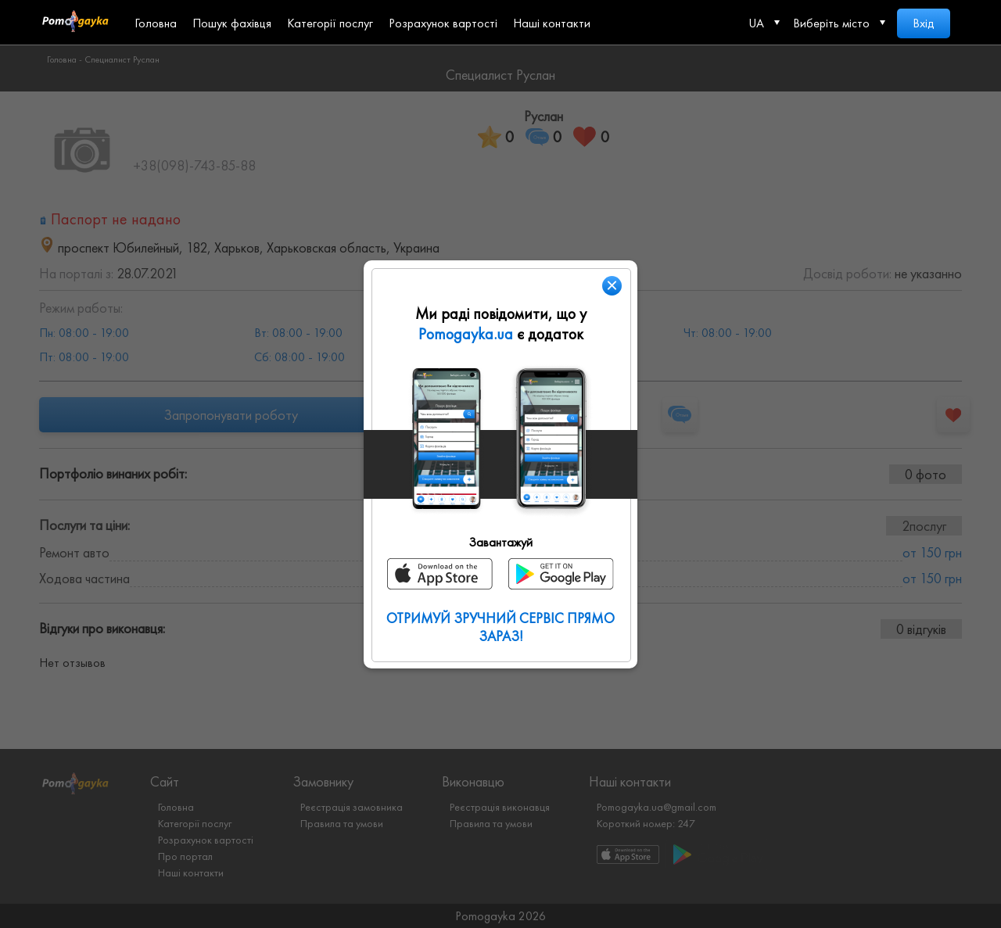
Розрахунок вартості (443, 23)
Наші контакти (551, 23)
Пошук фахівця (231, 23)
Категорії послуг (330, 23)
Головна (156, 23)
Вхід (924, 23)
